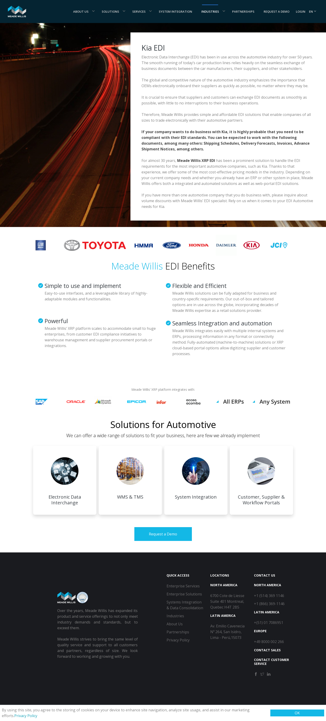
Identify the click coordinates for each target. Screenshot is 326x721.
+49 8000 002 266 (269, 641)
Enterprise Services (183, 586)
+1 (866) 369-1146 (269, 603)
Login (300, 11)
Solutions (110, 11)
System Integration (175, 11)
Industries (210, 11)
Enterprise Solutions (184, 594)
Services (139, 11)
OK (297, 712)
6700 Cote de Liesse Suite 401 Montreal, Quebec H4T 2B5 (227, 601)
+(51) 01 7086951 (268, 622)
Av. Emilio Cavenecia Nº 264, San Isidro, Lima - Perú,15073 (227, 631)
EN (313, 11)
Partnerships (243, 11)
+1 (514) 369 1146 (269, 595)
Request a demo (276, 11)
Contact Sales (267, 650)
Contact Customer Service (271, 662)
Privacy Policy (25, 715)
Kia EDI (153, 48)
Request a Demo (163, 534)
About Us (81, 11)
